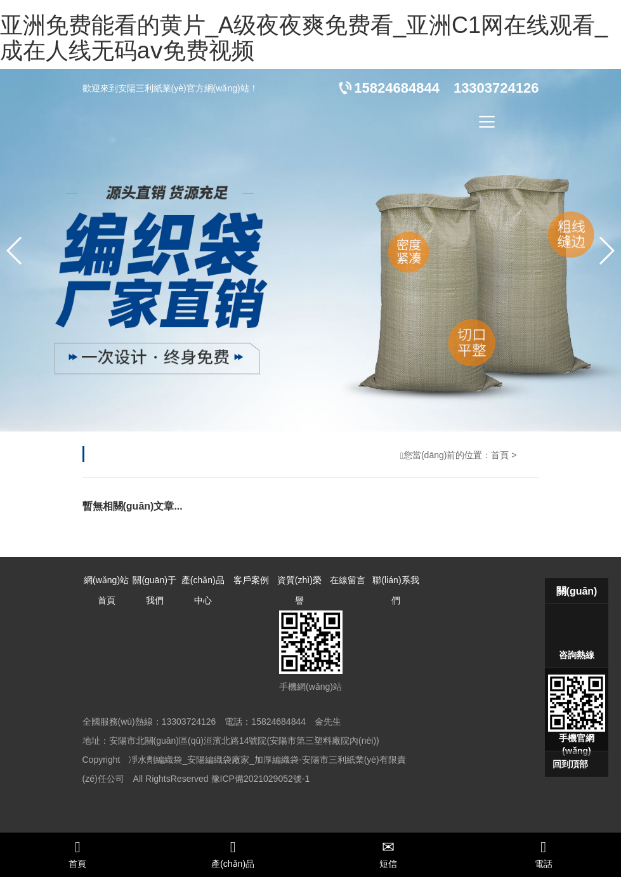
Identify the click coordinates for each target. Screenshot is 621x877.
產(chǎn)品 (233, 854)
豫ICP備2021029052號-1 (260, 779)
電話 (543, 854)
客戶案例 (251, 580)
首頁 (500, 455)
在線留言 (347, 580)
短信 (388, 854)
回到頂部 (570, 764)
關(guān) (577, 591)
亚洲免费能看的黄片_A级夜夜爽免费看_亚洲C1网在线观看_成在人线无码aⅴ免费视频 (304, 37)
